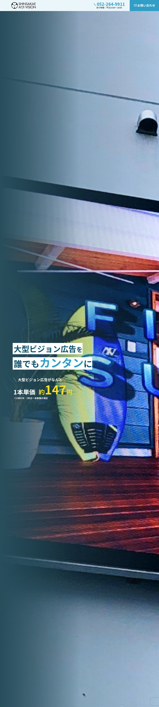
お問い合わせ (146, 5)
